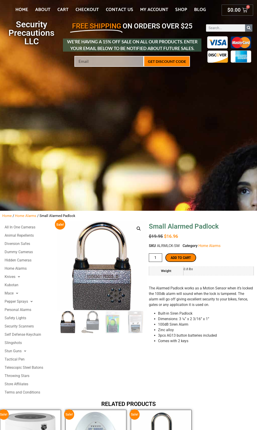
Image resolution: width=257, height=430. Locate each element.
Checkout (87, 10)
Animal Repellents (19, 235)
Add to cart (181, 257)
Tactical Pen (15, 359)
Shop (181, 10)
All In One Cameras (20, 227)
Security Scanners (19, 326)
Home (21, 10)
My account (154, 10)
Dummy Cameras (19, 252)
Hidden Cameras (18, 260)
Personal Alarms (18, 310)
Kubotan (11, 285)
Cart (63, 10)
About (43, 10)
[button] (139, 229)
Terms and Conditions (22, 392)
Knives (14, 277)
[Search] (248, 28)
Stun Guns (17, 351)
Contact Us (119, 10)
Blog (200, 10)
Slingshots (13, 343)
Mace (13, 293)
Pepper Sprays (20, 301)
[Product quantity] (155, 257)
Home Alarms (25, 216)
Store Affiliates (16, 384)
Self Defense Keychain (23, 334)
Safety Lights (15, 318)
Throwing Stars (17, 376)
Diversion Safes (17, 243)
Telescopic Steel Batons (24, 367)
